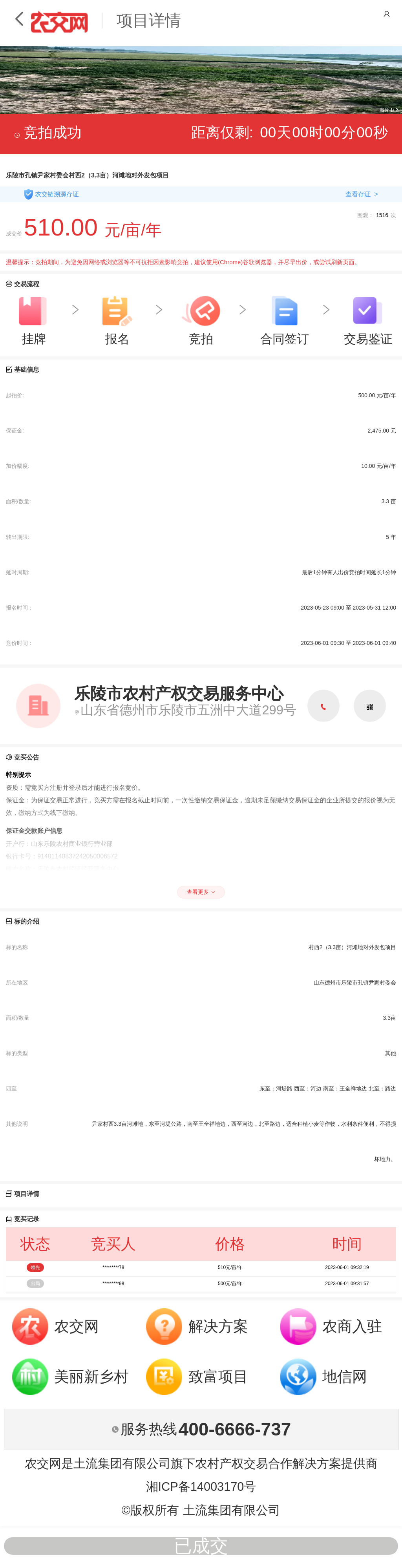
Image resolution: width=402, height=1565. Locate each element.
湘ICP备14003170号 (201, 1487)
